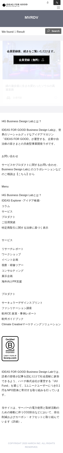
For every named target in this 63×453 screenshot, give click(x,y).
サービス (7, 211)
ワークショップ (11, 254)
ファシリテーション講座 (17, 308)
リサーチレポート (13, 248)
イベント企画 (10, 259)
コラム (6, 206)
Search (53, 30)
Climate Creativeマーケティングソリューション (31, 324)
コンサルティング (13, 270)
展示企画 (7, 276)
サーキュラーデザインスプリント (22, 302)
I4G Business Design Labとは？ (21, 195)
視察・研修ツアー (13, 265)
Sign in (56, 2)
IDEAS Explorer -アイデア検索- (21, 200)
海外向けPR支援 (12, 281)
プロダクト (8, 216)
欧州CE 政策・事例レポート (19, 313)
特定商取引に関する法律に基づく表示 (25, 227)
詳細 (15, 421)
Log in (47, 2)
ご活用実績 (8, 222)
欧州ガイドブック (13, 318)
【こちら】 (22, 174)
